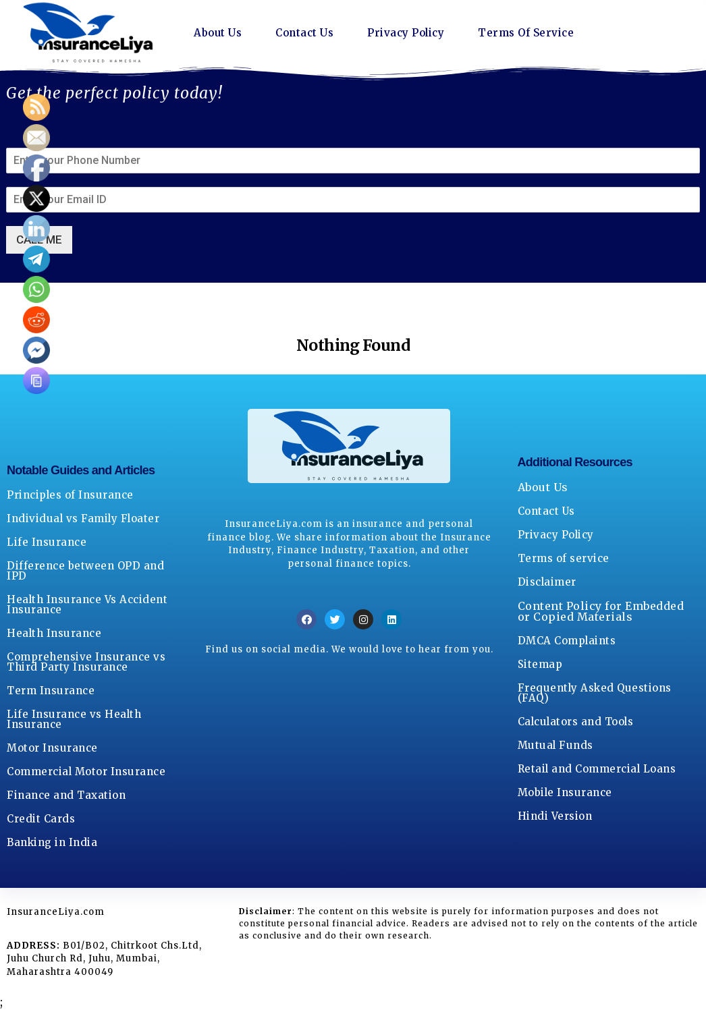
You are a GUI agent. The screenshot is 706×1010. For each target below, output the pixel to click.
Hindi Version (555, 816)
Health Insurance (54, 633)
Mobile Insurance (565, 792)
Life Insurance (46, 542)
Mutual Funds (555, 745)
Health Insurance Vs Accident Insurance (87, 604)
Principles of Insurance (70, 494)
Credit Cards (41, 818)
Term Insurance (50, 690)
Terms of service (563, 558)
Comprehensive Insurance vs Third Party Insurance (86, 661)
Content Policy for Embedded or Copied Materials (601, 611)
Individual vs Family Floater (83, 518)
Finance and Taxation (66, 795)
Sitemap (540, 664)
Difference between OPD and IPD (85, 570)
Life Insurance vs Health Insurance (74, 719)
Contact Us (309, 33)
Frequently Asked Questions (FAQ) (595, 692)
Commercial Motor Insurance (86, 771)
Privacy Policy (414, 33)
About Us (219, 33)
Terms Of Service (540, 33)
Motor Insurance (52, 747)
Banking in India (52, 842)
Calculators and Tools (576, 721)
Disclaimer (547, 582)
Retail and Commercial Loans (597, 768)
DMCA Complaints (567, 640)
